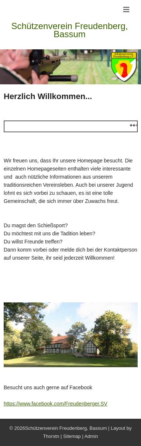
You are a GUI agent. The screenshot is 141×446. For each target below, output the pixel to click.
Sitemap (72, 436)
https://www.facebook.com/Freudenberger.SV (55, 404)
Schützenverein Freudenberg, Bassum (69, 30)
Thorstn (51, 436)
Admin (91, 436)
